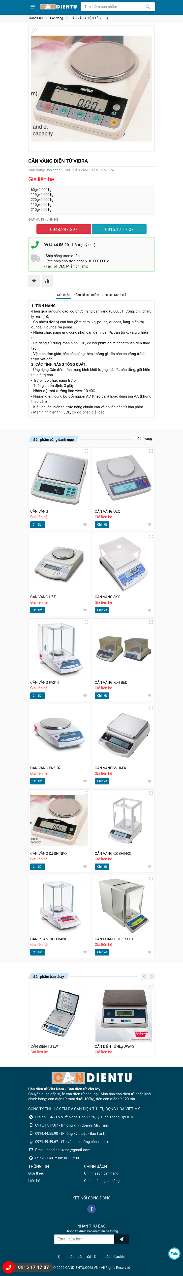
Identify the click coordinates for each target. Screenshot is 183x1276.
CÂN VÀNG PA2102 (45, 768)
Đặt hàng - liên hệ (43, 219)
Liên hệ (34, 1181)
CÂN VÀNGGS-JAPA (110, 768)
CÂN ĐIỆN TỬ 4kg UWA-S (114, 1046)
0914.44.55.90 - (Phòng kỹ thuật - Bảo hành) (70, 1133)
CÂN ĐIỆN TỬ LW (44, 1046)
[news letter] (121, 1239)
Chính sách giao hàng (102, 1181)
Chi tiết (37, 524)
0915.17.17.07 (119, 229)
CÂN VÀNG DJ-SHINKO (48, 853)
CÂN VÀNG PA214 (44, 682)
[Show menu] (32, 6)
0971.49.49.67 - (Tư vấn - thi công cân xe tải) (71, 1141)
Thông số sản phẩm (85, 295)
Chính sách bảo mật (74, 1256)
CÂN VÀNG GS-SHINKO (113, 853)
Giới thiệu (63, 295)
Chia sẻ (107, 295)
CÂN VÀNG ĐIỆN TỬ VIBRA (89, 18)
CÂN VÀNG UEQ (107, 511)
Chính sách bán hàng (101, 1173)
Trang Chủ (35, 18)
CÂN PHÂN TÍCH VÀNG (48, 939)
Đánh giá (120, 295)
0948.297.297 (63, 229)
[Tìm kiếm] (148, 6)
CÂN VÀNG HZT (43, 597)
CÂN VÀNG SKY (107, 597)
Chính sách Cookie (109, 1256)
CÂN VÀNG (39, 511)
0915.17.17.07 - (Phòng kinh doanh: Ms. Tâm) (72, 1125)
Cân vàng (56, 18)
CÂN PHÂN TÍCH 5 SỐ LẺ (114, 939)
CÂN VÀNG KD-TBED (111, 682)
